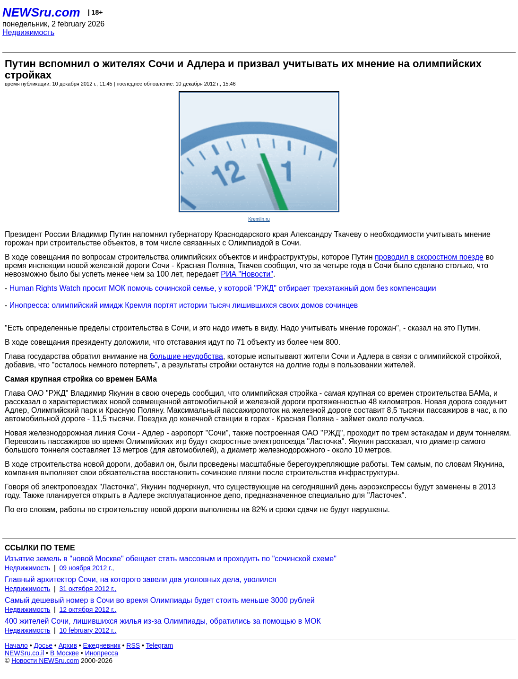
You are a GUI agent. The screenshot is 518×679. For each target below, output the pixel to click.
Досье (43, 645)
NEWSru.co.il (24, 653)
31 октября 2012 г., (88, 588)
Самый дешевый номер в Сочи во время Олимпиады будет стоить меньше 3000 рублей (160, 600)
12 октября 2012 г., (88, 609)
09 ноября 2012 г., (87, 568)
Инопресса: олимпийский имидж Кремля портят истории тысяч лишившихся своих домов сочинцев (183, 305)
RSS (133, 645)
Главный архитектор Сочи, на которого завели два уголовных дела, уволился (140, 579)
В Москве (64, 653)
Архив (68, 645)
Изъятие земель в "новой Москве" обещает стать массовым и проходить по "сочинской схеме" (171, 559)
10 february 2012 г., (88, 630)
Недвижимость (28, 32)
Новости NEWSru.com (45, 660)
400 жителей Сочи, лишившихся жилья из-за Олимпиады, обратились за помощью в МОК (163, 621)
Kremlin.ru (259, 219)
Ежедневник (102, 645)
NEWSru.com (41, 12)
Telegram (159, 645)
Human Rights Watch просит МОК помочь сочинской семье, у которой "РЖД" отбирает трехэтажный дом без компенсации (222, 288)
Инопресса (102, 653)
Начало (16, 645)
